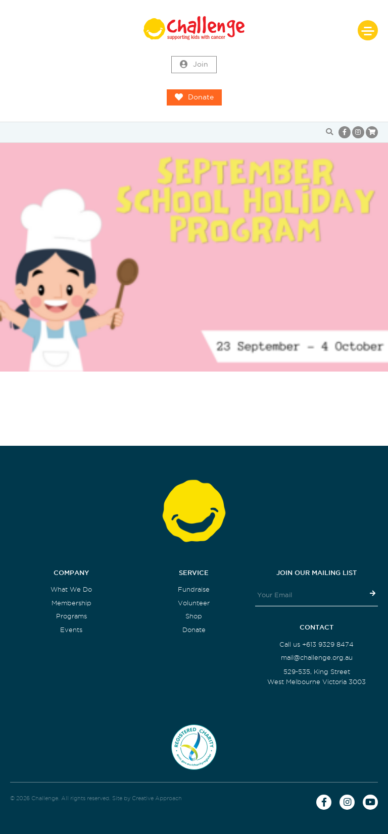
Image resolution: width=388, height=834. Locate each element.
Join (194, 65)
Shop (193, 616)
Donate (194, 97)
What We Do (71, 589)
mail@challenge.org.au (317, 657)
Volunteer (194, 603)
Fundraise (194, 589)
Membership (71, 603)
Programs (71, 616)
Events (71, 630)
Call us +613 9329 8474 (316, 644)
